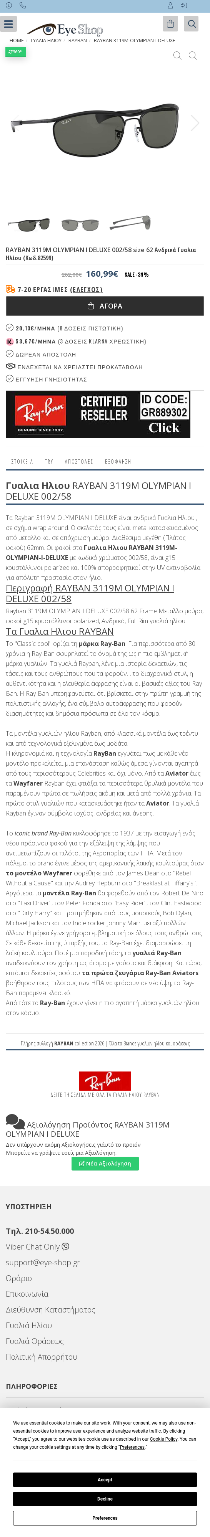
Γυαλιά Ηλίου (29, 1325)
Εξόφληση (118, 461)
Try (49, 461)
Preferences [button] (132, 1447)
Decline (105, 1499)
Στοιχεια (22, 461)
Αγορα (105, 305)
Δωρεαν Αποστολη (41, 354)
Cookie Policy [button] (163, 1439)
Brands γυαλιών (137, 1043)
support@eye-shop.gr (43, 1262)
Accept (105, 1480)
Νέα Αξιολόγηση (105, 1163)
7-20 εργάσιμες (60, 289)
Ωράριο (19, 1278)
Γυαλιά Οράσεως (35, 1341)
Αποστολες (79, 461)
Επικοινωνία (27, 1294)
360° (15, 51)
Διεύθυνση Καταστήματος (50, 1309)
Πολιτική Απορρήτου (41, 1357)
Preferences (105, 1518)
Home (17, 40)
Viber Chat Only (37, 1246)
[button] (195, 123)
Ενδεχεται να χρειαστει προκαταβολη (74, 367)
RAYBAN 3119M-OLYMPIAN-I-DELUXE (134, 40)
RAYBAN (63, 1043)
